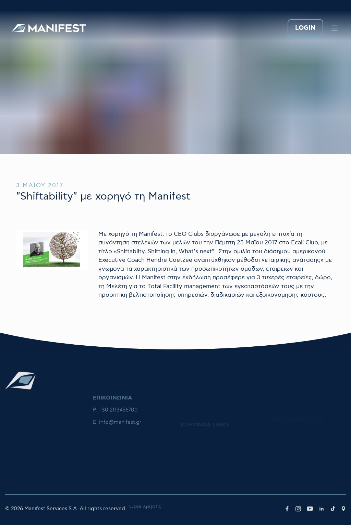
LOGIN (305, 28)
